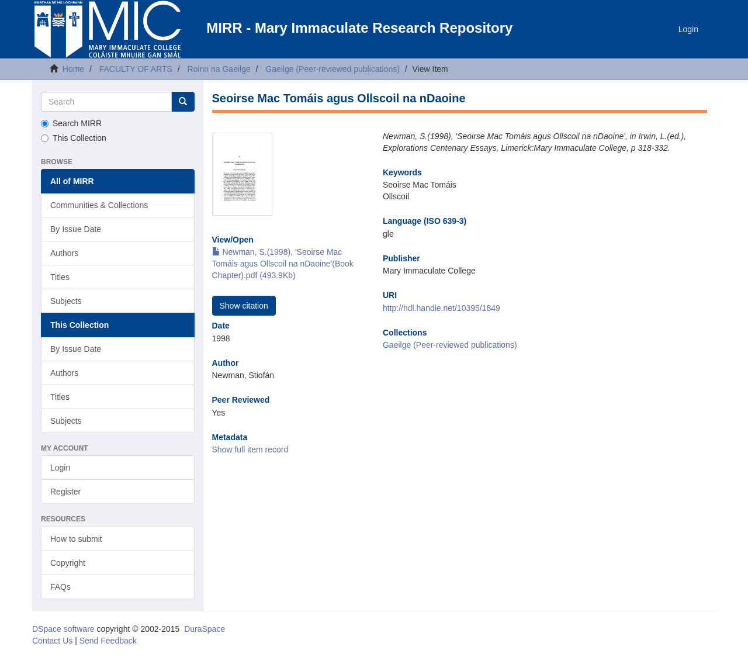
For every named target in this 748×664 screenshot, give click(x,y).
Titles (60, 277)
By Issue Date (75, 229)
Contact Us (52, 640)
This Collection (73, 138)
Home (73, 69)
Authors (64, 253)
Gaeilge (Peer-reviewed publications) (332, 69)
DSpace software (63, 629)
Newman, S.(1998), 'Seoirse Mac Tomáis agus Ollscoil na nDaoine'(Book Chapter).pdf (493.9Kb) (283, 263)
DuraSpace (204, 629)
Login (60, 467)
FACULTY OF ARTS (135, 69)
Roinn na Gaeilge (219, 69)
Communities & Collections (99, 205)
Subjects (66, 301)
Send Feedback (108, 640)
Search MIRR (71, 123)
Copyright (67, 563)
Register (65, 491)
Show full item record (250, 449)
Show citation (244, 305)
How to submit (76, 539)
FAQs (60, 587)
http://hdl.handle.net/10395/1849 (441, 308)
